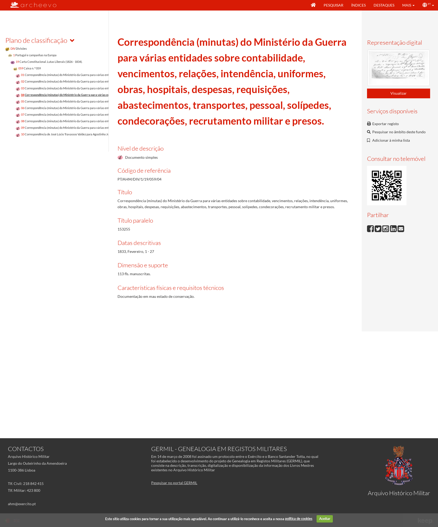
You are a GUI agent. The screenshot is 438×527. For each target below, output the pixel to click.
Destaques (384, 5)
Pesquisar (333, 5)
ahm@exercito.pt (22, 504)
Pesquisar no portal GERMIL (174, 482)
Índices (358, 5)
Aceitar (324, 518)
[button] (408, 5)
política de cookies (298, 518)
